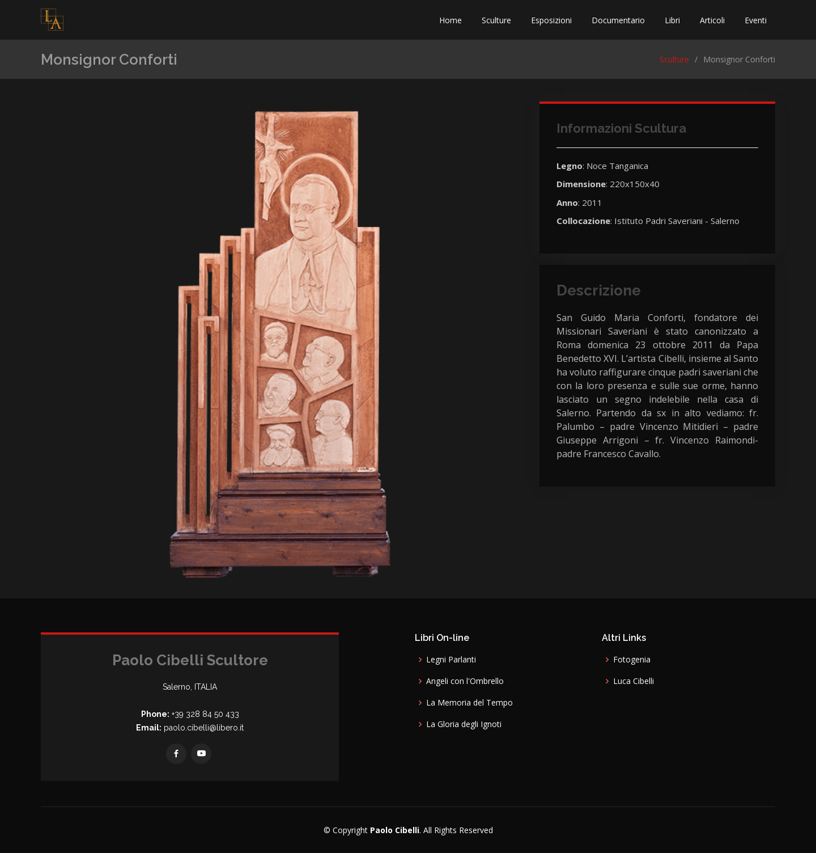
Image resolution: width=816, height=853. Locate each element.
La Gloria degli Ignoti (464, 724)
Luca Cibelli (633, 681)
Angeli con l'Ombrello (465, 681)
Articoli (712, 20)
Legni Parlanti (451, 660)
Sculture (496, 20)
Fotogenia (632, 660)
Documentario (618, 20)
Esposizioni (551, 20)
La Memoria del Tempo (469, 703)
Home (450, 20)
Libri (672, 20)
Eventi (756, 20)
